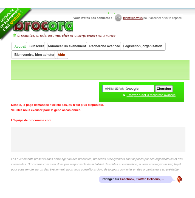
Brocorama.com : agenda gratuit (63, 24)
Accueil (20, 46)
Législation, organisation (142, 46)
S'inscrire (36, 46)
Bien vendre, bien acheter (35, 55)
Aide (61, 55)
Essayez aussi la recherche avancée (151, 95)
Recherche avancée (104, 46)
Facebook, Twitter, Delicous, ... (142, 179)
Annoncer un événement (66, 46)
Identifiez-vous (133, 18)
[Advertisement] (98, 139)
